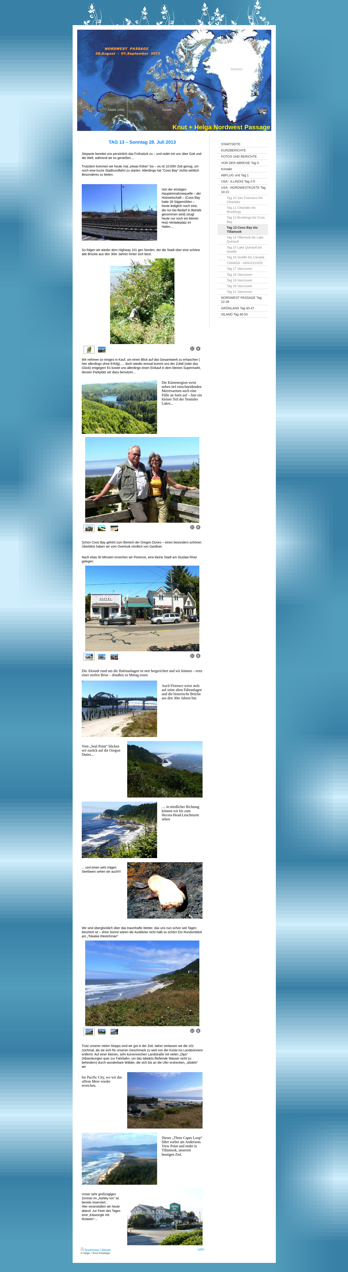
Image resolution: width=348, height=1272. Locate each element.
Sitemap (106, 1249)
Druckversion (90, 1249)
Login (201, 1249)
